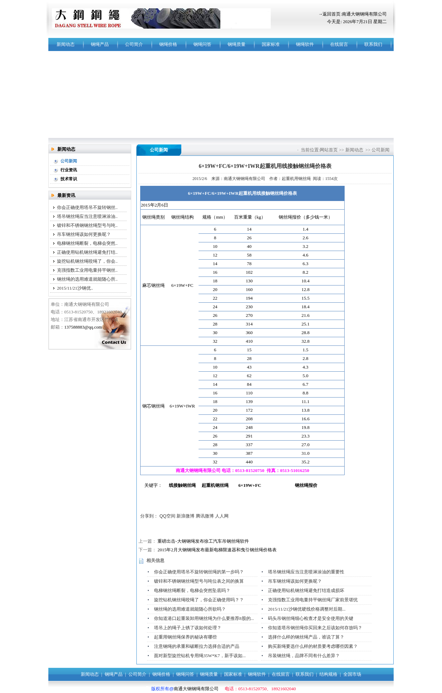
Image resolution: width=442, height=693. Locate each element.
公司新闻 (381, 149)
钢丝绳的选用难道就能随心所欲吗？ (190, 609)
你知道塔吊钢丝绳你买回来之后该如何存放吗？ (315, 627)
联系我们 (373, 44)
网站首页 (329, 149)
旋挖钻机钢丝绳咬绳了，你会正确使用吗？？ (199, 599)
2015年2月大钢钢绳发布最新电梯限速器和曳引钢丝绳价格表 (217, 549)
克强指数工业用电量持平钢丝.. (87, 270)
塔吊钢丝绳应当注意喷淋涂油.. (87, 216)
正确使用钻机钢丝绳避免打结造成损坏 (306, 590)
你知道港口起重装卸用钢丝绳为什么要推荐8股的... (204, 618)
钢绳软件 (305, 44)
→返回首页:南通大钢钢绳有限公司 (352, 14)
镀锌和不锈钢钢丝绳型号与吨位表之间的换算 (199, 581)
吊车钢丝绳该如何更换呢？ (84, 234)
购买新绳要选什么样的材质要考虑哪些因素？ (313, 646)
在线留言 (339, 44)
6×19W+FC (249, 485)
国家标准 (271, 44)
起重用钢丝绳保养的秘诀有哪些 (185, 637)
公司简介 (134, 44)
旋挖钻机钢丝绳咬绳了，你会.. (87, 261)
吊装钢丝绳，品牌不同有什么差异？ (304, 655)
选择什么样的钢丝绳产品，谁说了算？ (306, 637)
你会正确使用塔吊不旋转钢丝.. (87, 207)
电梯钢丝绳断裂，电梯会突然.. (87, 243)
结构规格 (328, 674)
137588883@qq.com (83, 327)
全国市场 (352, 674)
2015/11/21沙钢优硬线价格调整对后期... (307, 609)
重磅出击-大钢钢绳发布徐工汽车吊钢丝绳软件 (203, 541)
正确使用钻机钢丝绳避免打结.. (87, 252)
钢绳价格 (168, 44)
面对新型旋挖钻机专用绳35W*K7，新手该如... (200, 655)
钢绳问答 (202, 44)
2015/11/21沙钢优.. (75, 288)
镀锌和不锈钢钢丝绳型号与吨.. (87, 225)
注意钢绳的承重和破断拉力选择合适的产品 (196, 646)
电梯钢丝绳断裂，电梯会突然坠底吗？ (192, 590)
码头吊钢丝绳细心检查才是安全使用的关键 (310, 618)
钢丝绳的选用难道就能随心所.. (87, 279)
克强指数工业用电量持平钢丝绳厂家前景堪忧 (313, 599)
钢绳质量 (237, 44)
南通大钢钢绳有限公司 (196, 688)
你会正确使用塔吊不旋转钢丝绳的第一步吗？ (199, 571)
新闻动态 (66, 44)
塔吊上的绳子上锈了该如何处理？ (187, 627)
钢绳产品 (100, 44)
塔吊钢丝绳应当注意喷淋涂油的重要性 (306, 571)
